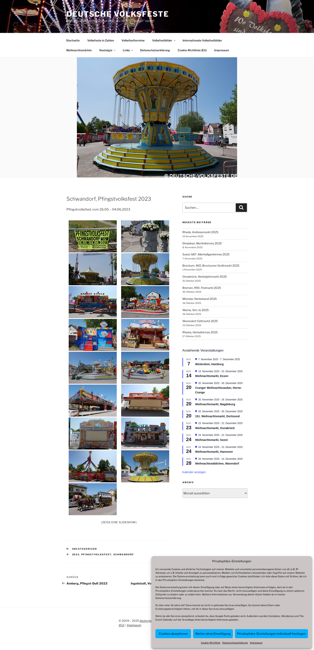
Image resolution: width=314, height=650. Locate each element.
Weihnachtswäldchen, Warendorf (217, 463)
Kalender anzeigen (194, 472)
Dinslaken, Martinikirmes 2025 (202, 243)
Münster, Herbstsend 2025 (199, 298)
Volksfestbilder (164, 40)
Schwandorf (123, 554)
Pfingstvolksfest (96, 554)
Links (128, 50)
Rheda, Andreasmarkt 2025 (200, 232)
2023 (76, 554)
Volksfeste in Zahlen (100, 40)
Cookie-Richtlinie (210, 642)
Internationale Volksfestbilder (202, 40)
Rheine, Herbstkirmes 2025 (200, 332)
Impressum (256, 642)
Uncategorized (84, 548)
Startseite (73, 40)
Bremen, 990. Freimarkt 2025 (201, 287)
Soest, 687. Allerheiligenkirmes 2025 (205, 254)
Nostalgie (107, 50)
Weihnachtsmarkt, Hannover (214, 451)
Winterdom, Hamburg (209, 364)
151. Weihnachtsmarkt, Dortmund (217, 416)
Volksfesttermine (133, 40)
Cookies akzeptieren (173, 634)
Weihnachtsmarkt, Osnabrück (215, 428)
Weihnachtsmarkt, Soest (211, 439)
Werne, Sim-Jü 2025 (195, 310)
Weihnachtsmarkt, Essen (211, 376)
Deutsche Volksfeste (117, 14)
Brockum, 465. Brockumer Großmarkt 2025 (210, 265)
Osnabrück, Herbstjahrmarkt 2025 (204, 276)
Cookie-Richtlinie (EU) (192, 50)
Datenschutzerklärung (168, 598)
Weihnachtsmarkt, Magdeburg (215, 404)
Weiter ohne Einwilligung (213, 634)
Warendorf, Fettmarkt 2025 (200, 321)
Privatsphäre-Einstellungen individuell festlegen (271, 634)
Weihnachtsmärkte (79, 50)
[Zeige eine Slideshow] (119, 522)
